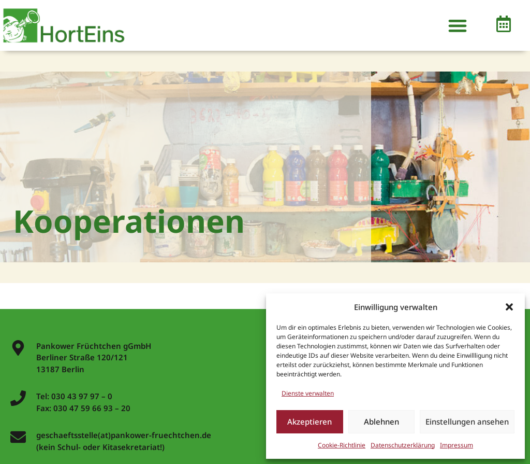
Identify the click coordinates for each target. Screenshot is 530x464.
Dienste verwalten (308, 393)
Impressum (456, 445)
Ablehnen (381, 421)
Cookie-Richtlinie (341, 445)
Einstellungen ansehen (467, 421)
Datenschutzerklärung (403, 445)
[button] (509, 307)
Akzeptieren (309, 421)
